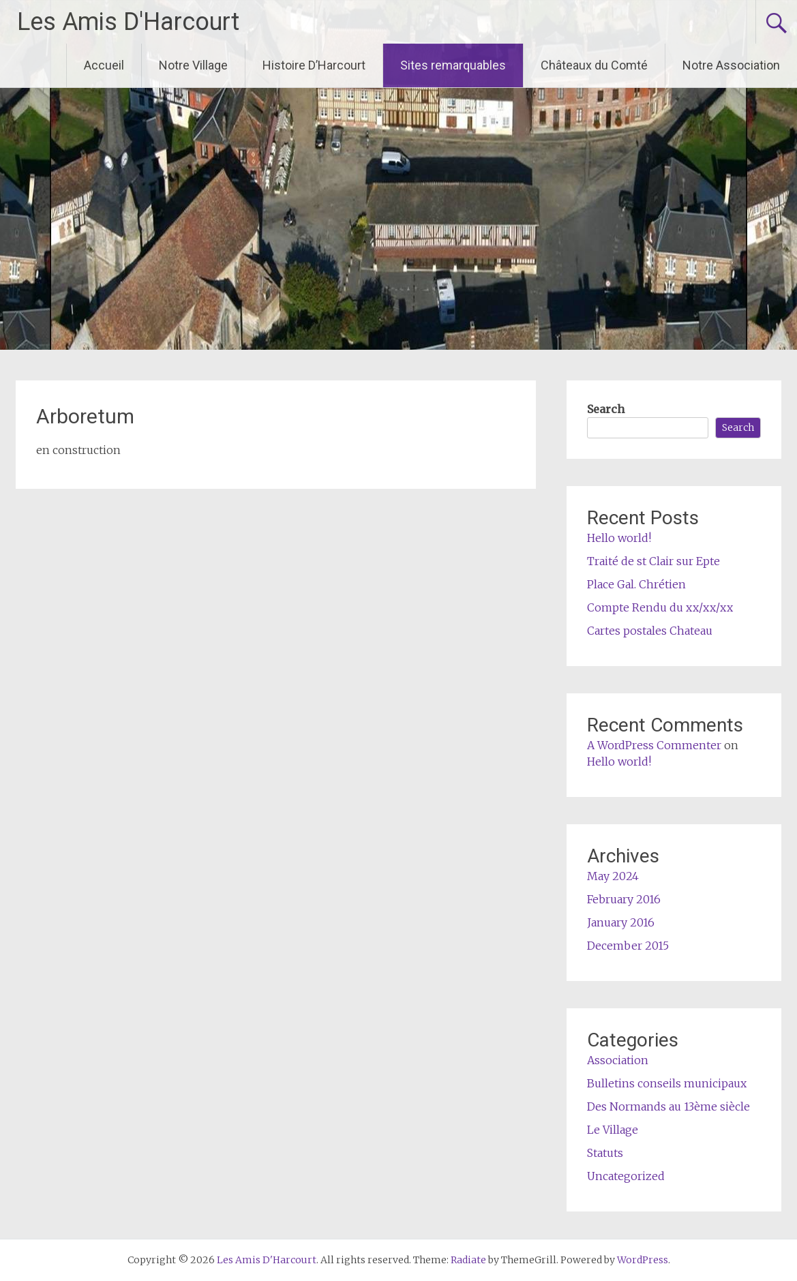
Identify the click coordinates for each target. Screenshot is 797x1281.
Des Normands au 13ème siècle (668, 1106)
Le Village (612, 1129)
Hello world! (619, 538)
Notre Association (731, 65)
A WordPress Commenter (654, 745)
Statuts (605, 1153)
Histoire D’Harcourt (313, 65)
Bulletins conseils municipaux (667, 1083)
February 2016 (624, 899)
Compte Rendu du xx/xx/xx (660, 607)
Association (617, 1060)
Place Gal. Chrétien (636, 584)
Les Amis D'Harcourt (128, 21)
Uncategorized (626, 1176)
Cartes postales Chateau (649, 630)
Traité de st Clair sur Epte (653, 561)
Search (606, 409)
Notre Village (193, 65)
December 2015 (628, 945)
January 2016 (621, 922)
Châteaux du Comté (594, 65)
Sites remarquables (453, 65)
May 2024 (613, 876)
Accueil (104, 65)
